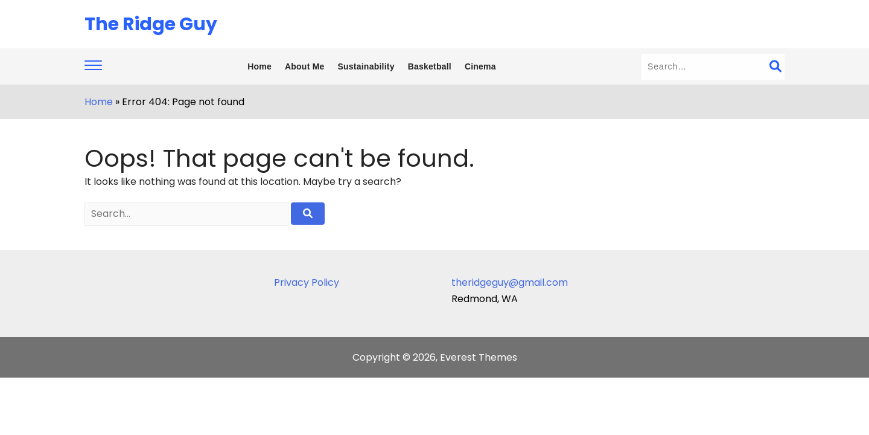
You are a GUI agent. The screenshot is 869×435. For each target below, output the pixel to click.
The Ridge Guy (150, 24)
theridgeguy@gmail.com (509, 282)
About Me (305, 66)
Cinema (480, 66)
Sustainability (366, 66)
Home (259, 66)
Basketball (429, 66)
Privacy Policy (306, 282)
